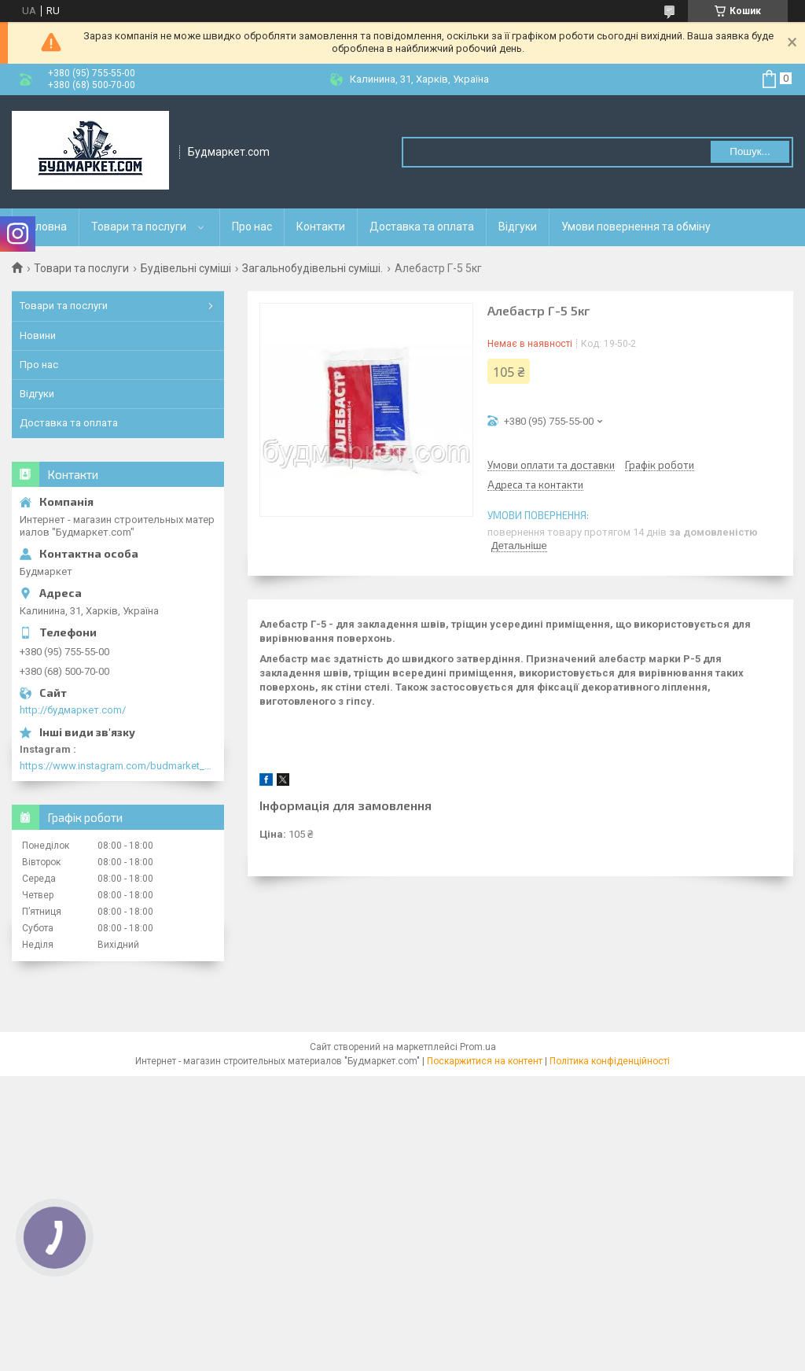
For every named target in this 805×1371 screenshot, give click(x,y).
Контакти (320, 226)
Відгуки (517, 226)
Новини (38, 335)
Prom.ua (478, 1046)
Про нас (252, 226)
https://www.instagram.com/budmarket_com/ (118, 766)
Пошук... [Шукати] (750, 151)
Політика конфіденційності (610, 1061)
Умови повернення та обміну (636, 226)
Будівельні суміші (186, 268)
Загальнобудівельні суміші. (312, 268)
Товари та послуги (138, 226)
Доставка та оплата (421, 226)
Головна (45, 226)
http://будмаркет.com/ (73, 710)
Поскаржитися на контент (484, 1061)
